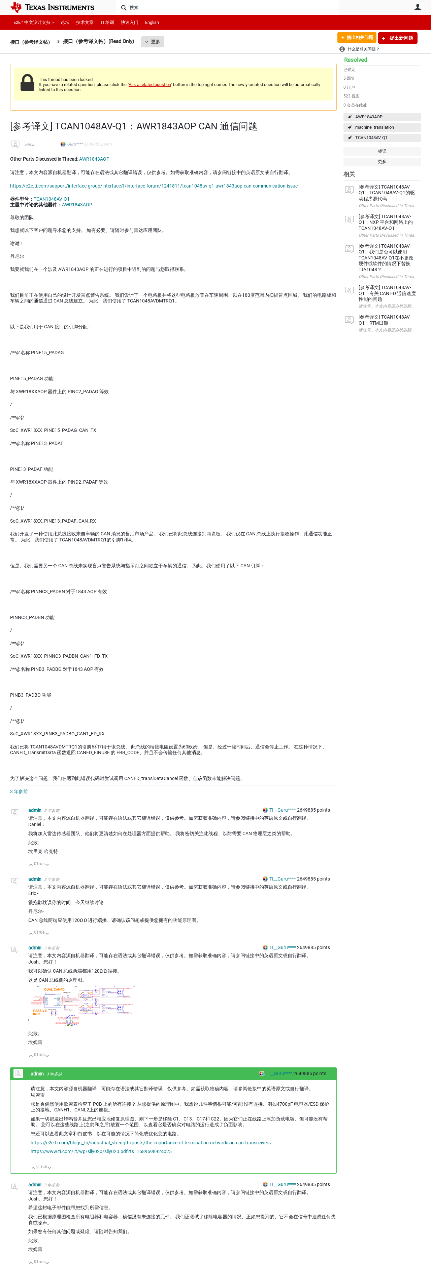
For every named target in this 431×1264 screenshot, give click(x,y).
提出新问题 (401, 38)
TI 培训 (107, 22)
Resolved (355, 59)
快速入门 (129, 22)
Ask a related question (150, 84)
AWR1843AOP (369, 116)
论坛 (65, 22)
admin (29, 144)
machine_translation (374, 127)
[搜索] (227, 7)
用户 (417, 7)
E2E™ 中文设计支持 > (33, 22)
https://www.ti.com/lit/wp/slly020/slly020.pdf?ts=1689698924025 (101, 1151)
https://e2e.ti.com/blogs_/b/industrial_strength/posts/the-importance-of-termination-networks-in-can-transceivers (151, 1142)
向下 (47, 865)
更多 (158, 41)
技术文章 (85, 22)
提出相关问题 (358, 38)
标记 (382, 151)
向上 (31, 865)
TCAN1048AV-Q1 (371, 137)
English (152, 22)
